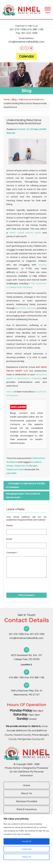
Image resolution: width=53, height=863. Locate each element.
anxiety (42, 265)
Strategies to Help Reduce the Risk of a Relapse (25, 485)
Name (10, 525)
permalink (11, 473)
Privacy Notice (12, 768)
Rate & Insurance (27, 809)
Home (26, 785)
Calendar (26, 56)
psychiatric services (25, 308)
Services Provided (26, 801)
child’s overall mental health (25, 233)
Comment (12, 552)
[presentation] (22, 584)
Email (9, 539)
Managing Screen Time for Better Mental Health (23, 496)
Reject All (26, 857)
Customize (27, 849)
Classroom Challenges (25, 466)
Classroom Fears (15, 469)
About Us (26, 793)
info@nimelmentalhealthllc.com (26, 41)
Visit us (10, 392)
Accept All (26, 841)
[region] (26, 838)
